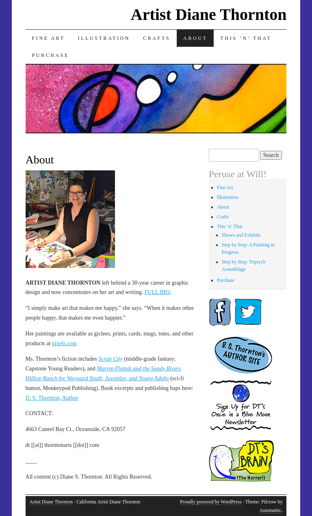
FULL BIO (157, 292)
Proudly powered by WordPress (211, 502)
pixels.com (64, 343)
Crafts (156, 38)
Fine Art (48, 38)
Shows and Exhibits (241, 235)
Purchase (50, 55)
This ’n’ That (245, 38)
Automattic (270, 510)
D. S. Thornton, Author (52, 398)
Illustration (104, 38)
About (195, 38)
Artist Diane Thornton (209, 14)
